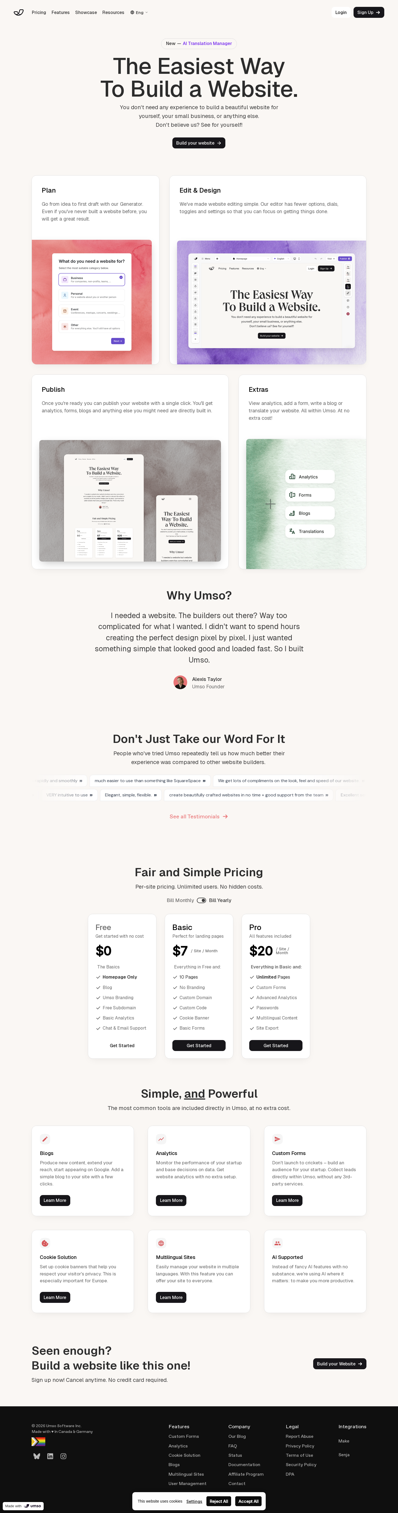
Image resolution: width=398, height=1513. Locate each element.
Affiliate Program (246, 1474)
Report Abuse (299, 1436)
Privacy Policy (300, 1446)
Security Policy (301, 1464)
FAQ (232, 1446)
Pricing (39, 12)
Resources (113, 12)
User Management (187, 1483)
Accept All (249, 1501)
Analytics (178, 1446)
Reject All (219, 1501)
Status (235, 1455)
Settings (194, 1501)
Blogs (174, 1464)
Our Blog (237, 1436)
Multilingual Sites (186, 1474)
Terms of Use (299, 1455)
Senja (344, 1454)
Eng (139, 12)
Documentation (244, 1464)
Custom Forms (184, 1436)
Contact (236, 1483)
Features (61, 12)
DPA (290, 1474)
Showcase (86, 12)
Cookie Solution (184, 1455)
